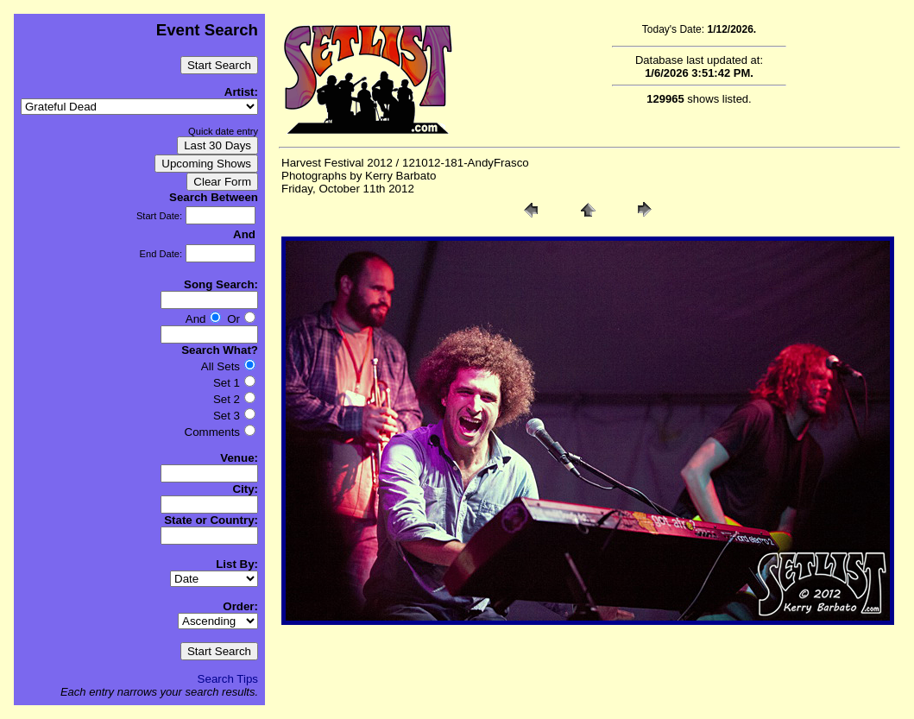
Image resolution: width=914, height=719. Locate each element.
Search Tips (228, 678)
